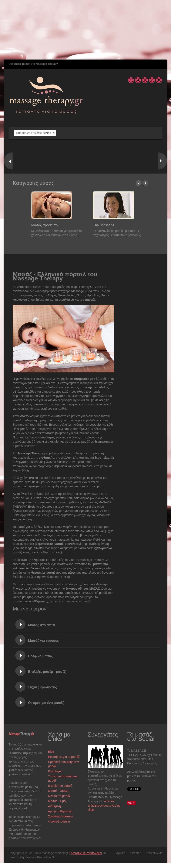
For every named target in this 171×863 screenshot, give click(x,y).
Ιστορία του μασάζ (60, 785)
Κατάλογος (55, 771)
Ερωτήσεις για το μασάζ (64, 756)
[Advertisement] (81, 30)
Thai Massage (103, 225)
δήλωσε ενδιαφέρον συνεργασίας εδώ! (104, 805)
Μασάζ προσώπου (45, 225)
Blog (51, 751)
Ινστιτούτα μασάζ (59, 796)
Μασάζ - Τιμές (57, 801)
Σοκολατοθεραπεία (60, 816)
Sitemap (135, 853)
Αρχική (120, 853)
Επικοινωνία (154, 853)
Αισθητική (54, 806)
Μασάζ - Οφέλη (58, 791)
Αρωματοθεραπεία (60, 811)
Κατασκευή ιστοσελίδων (86, 853)
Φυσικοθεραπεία (59, 821)
